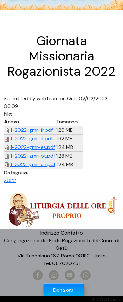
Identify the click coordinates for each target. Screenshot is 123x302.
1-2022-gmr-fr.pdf (31, 130)
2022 (10, 180)
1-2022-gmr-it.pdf (31, 138)
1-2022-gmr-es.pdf (32, 147)
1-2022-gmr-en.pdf (32, 164)
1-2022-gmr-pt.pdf (32, 155)
